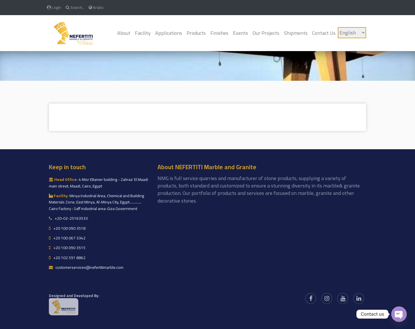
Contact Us (324, 33)
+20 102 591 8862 (67, 257)
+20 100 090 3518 (67, 228)
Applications (168, 33)
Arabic (96, 7)
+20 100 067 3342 (67, 238)
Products (196, 33)
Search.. (75, 7)
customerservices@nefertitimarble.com (86, 267)
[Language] (352, 32)
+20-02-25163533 (68, 218)
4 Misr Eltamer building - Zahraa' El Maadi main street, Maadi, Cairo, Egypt (98, 182)
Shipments (296, 33)
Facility (143, 33)
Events (240, 33)
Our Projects (266, 33)
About (123, 33)
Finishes (219, 33)
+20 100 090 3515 (67, 247)
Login (54, 7)
